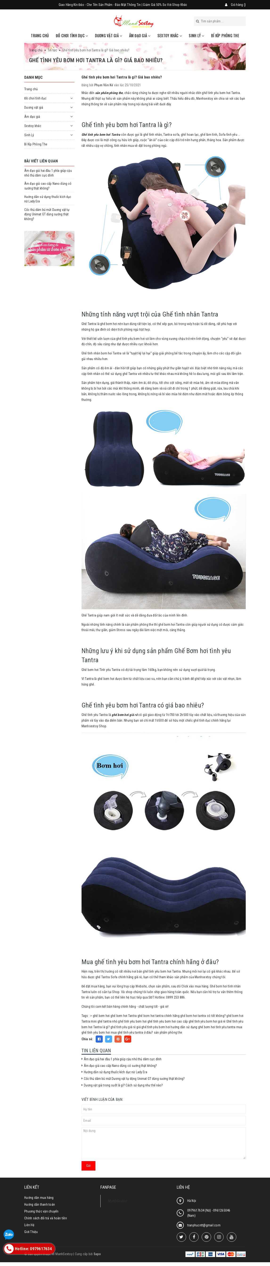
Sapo (97, 1254)
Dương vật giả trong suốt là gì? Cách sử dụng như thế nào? (123, 1085)
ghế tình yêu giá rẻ (123, 1027)
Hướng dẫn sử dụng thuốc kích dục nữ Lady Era (115, 1072)
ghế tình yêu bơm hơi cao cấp (167, 1021)
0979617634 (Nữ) (199, 1210)
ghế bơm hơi (101, 1016)
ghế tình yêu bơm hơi (132, 1021)
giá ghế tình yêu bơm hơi (153, 1027)
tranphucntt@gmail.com (204, 1225)
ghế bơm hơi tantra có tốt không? (203, 1016)
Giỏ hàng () (238, 5)
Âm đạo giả (140, 35)
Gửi (88, 1165)
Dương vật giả (108, 35)
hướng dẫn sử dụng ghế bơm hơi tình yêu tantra (203, 1027)
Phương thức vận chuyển (41, 1211)
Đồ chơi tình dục (72, 35)
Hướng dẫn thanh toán (39, 1204)
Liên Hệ (29, 1225)
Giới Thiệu (31, 1232)
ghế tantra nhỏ (108, 1021)
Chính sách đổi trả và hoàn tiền (45, 1218)
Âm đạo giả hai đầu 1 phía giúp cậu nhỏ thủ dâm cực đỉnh (123, 1059)
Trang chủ (40, 35)
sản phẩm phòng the (168, 1032)
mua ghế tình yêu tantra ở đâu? (132, 1032)
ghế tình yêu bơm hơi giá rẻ (207, 1021)
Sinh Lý (196, 35)
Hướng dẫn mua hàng (39, 1198)
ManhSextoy (117, 1201)
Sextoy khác (169, 35)
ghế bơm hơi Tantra (123, 1016)
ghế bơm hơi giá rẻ (125, 715)
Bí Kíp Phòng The (225, 35)
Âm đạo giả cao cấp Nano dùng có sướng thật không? (120, 1066)
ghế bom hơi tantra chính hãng (159, 1016)
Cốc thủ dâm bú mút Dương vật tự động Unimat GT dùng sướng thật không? (134, 1079)
